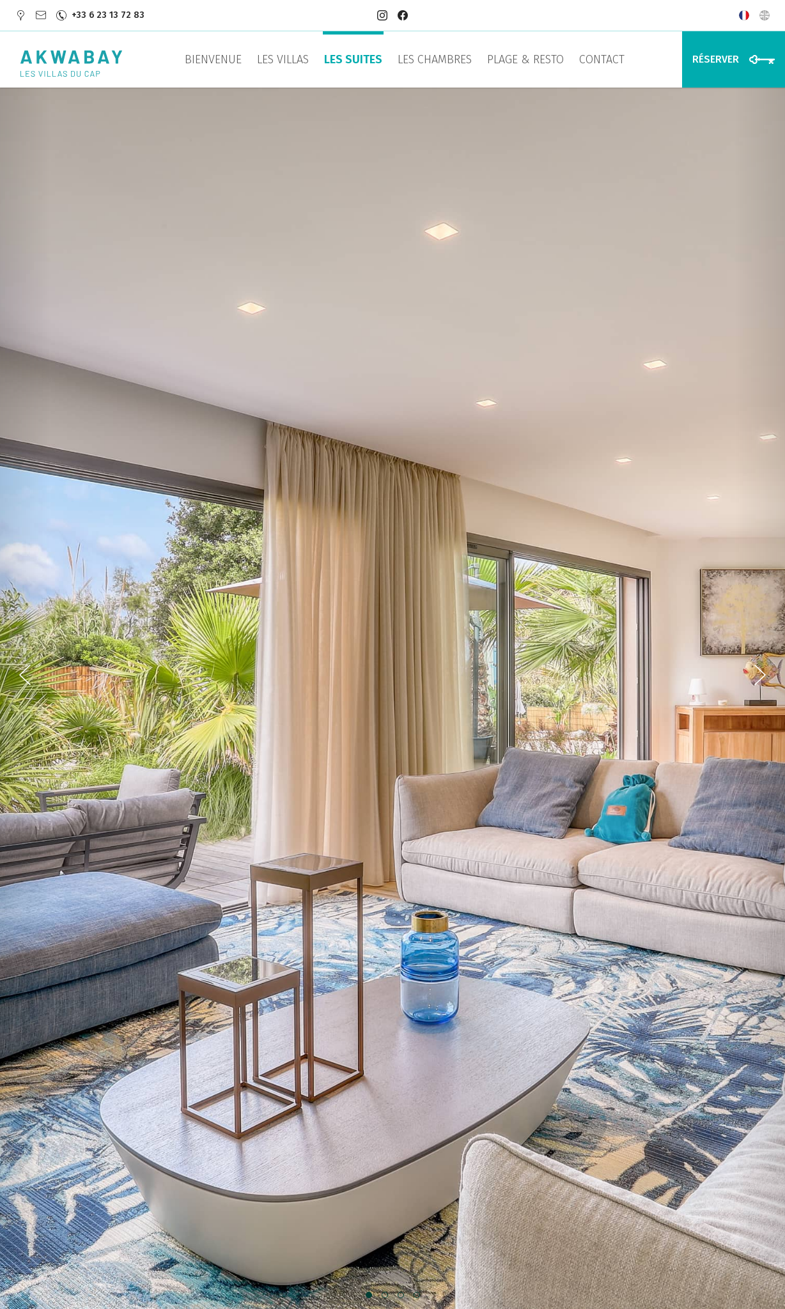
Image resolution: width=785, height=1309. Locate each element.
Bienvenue (213, 59)
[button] (369, 1295)
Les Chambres (435, 59)
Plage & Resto (525, 59)
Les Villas (283, 59)
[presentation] (25, 698)
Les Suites (353, 59)
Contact (602, 59)
